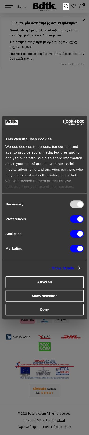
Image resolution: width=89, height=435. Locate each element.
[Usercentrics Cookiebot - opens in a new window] (63, 122)
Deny (44, 309)
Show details (63, 268)
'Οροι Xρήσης (27, 427)
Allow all (44, 282)
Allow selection (44, 296)
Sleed (61, 420)
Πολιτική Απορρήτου (57, 427)
